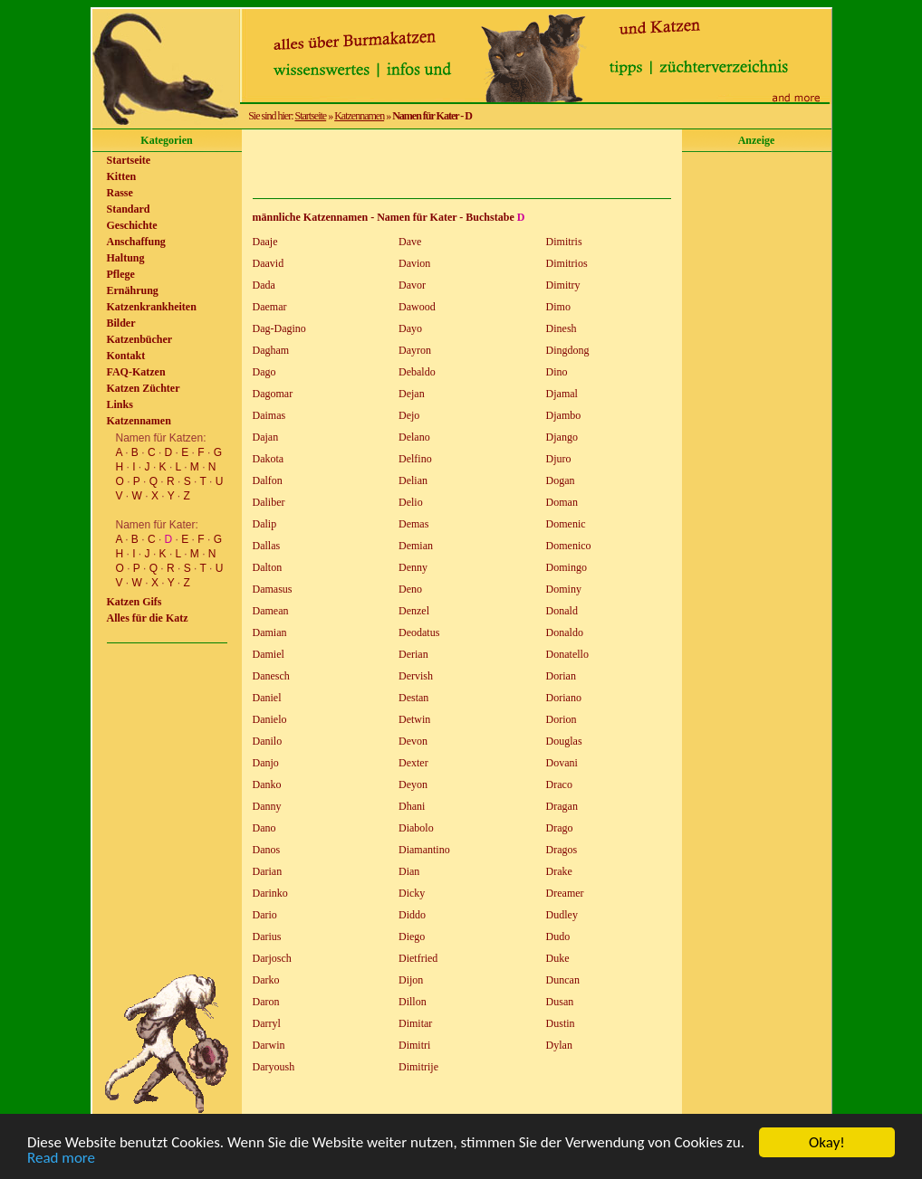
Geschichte (132, 225)
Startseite (311, 115)
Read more (61, 1158)
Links (120, 404)
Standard (128, 209)
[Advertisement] (462, 164)
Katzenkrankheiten (152, 306)
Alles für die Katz (147, 618)
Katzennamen (359, 115)
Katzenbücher (140, 339)
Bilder (121, 323)
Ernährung (132, 290)
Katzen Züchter (143, 388)
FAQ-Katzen (136, 372)
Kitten (122, 176)
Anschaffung (136, 241)
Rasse (120, 192)
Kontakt (126, 355)
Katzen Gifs (134, 601)
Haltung (126, 258)
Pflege (121, 274)
